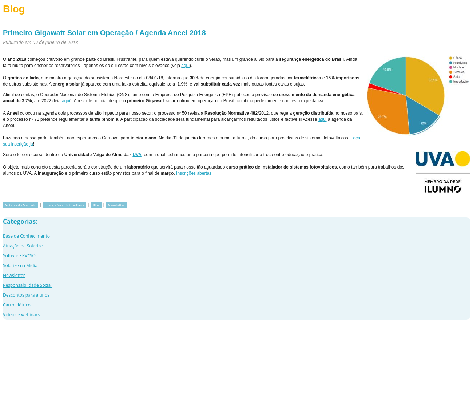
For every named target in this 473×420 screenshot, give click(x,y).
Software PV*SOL (20, 256)
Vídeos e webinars (21, 315)
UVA (136, 154)
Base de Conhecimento (26, 236)
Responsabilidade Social (27, 285)
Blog (96, 205)
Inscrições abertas (193, 173)
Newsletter (116, 205)
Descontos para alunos (26, 295)
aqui (185, 65)
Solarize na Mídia (20, 265)
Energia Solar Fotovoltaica (64, 205)
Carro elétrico (17, 305)
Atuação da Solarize (23, 246)
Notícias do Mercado (20, 205)
